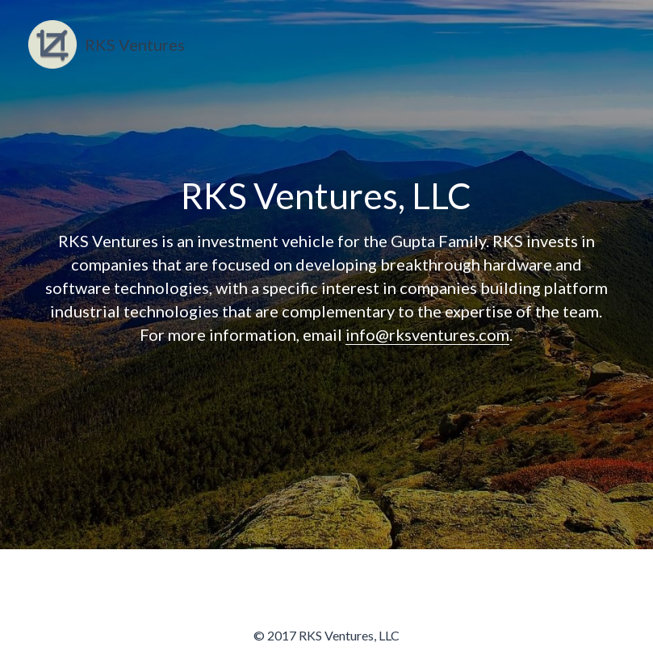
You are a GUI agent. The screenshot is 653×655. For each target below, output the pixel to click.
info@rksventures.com (427, 334)
